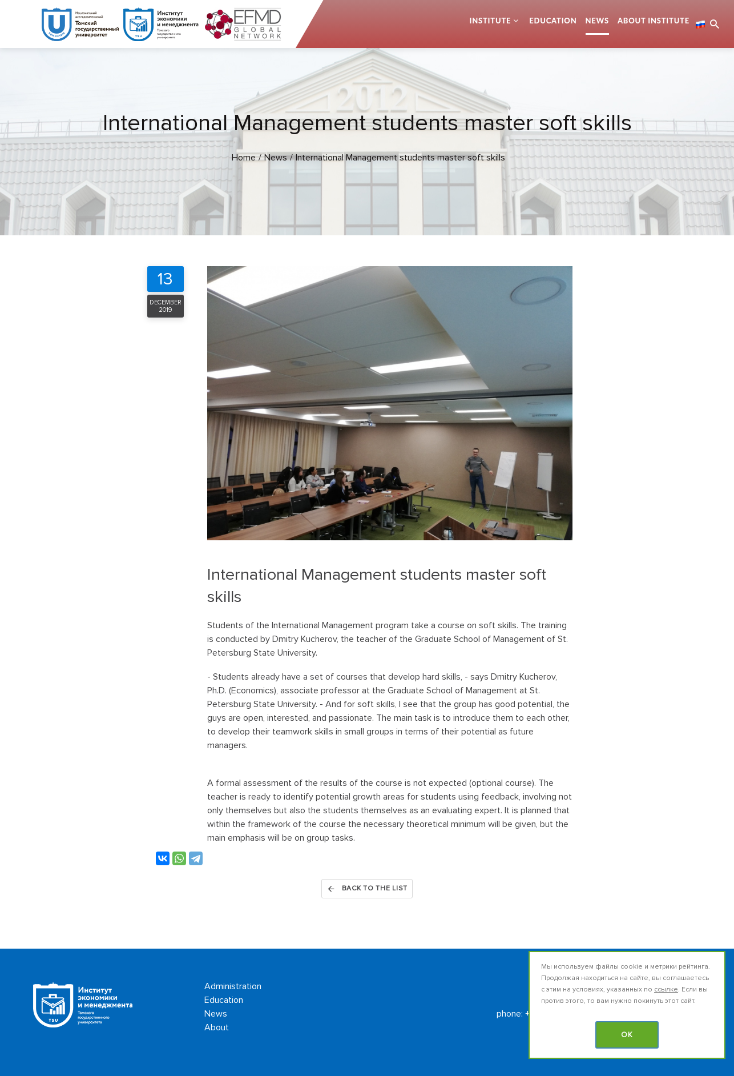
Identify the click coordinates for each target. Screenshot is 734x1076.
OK (627, 1034)
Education (552, 20)
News (597, 20)
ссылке (666, 989)
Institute (490, 20)
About (216, 1027)
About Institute (653, 20)
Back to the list (367, 888)
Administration (232, 986)
